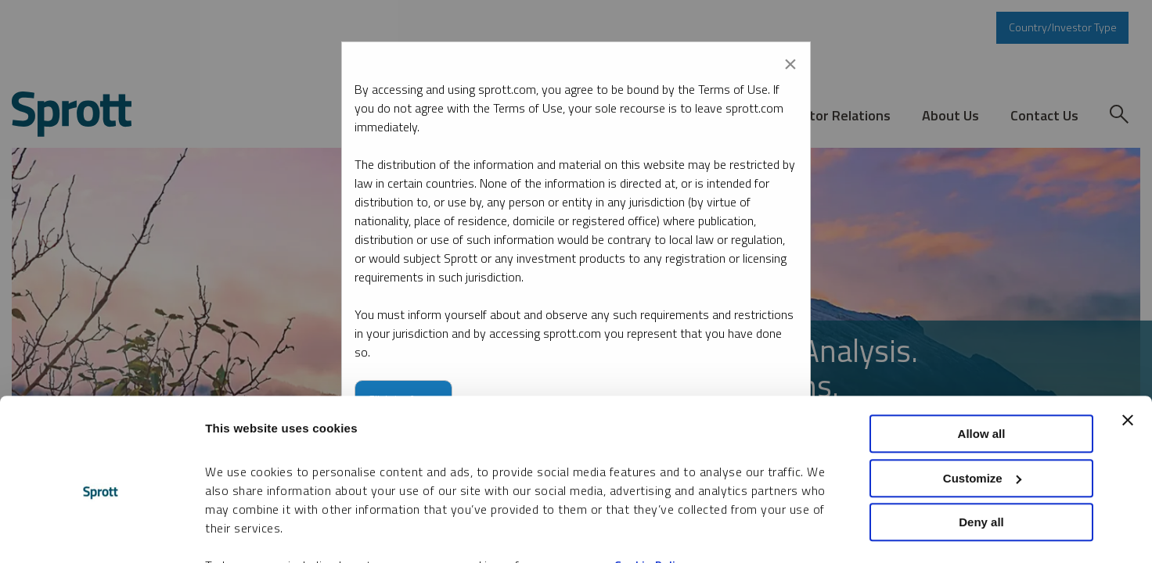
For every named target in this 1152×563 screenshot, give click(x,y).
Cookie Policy (651, 489)
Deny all (981, 445)
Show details (241, 532)
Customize (982, 401)
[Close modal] (790, 61)
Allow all (982, 357)
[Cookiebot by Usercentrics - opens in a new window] (101, 532)
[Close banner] (1127, 343)
